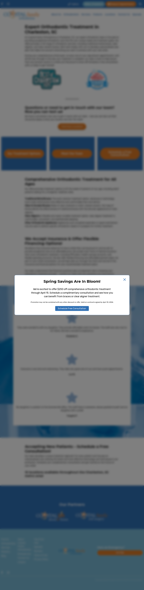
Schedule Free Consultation (72, 308)
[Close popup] (124, 279)
